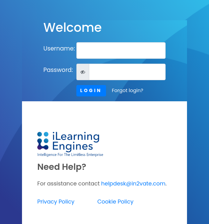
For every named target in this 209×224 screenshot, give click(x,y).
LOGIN (91, 90)
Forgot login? (127, 90)
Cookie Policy (115, 201)
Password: (57, 70)
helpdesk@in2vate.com (133, 183)
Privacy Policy (56, 201)
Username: (57, 48)
